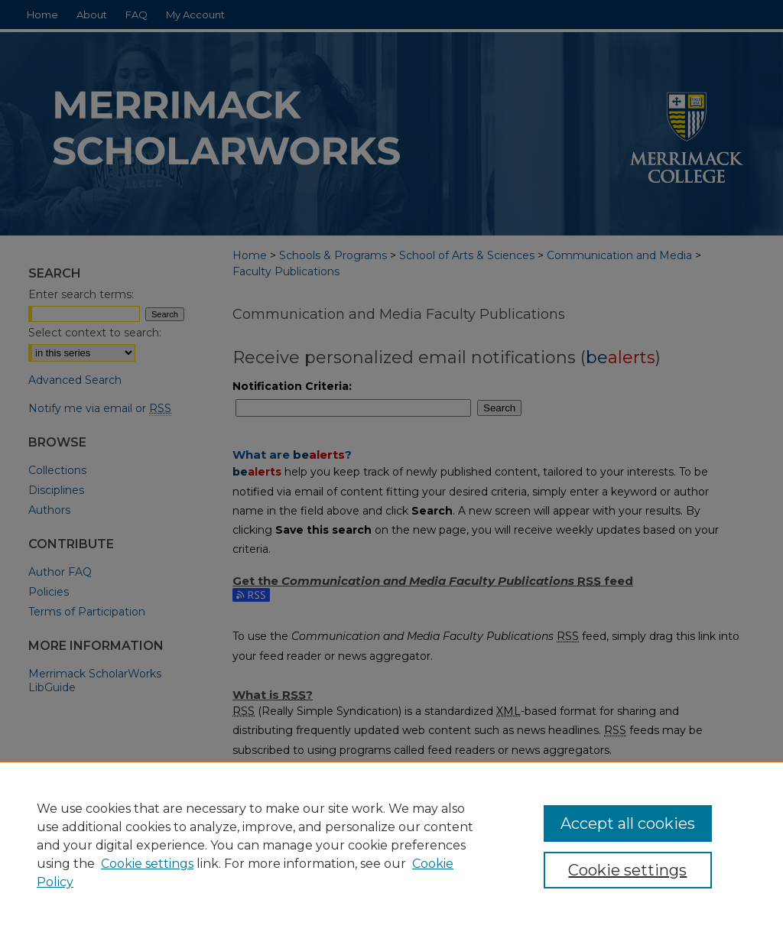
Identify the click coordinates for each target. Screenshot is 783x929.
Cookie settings (147, 863)
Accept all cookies (627, 823)
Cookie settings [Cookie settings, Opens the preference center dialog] (627, 870)
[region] (391, 845)
